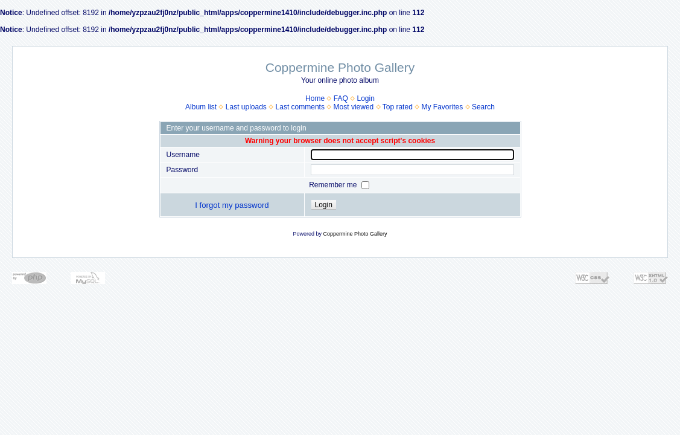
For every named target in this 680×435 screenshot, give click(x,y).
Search (483, 107)
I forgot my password (232, 205)
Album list (201, 107)
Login (366, 98)
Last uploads (246, 107)
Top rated (398, 107)
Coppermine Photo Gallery (355, 234)
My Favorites (442, 107)
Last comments (300, 107)
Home (315, 98)
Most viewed (354, 107)
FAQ (341, 98)
